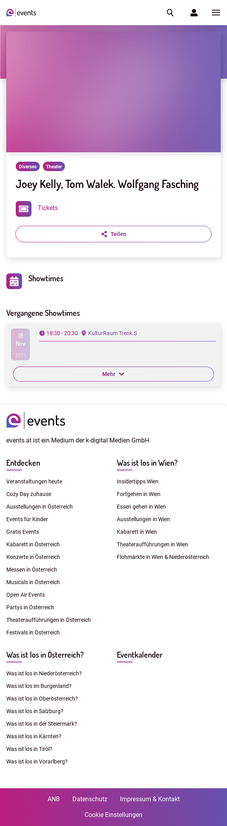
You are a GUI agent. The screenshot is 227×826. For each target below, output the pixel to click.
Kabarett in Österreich (33, 544)
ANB (54, 799)
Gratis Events (22, 532)
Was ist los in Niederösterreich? (44, 673)
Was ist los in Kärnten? (33, 736)
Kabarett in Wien (137, 532)
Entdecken (23, 462)
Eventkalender (139, 654)
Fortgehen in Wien (139, 494)
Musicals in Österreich (33, 582)
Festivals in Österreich (33, 632)
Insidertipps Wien (138, 481)
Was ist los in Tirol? (29, 749)
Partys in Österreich (30, 607)
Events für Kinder (27, 519)
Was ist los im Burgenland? (39, 686)
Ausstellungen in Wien (143, 519)
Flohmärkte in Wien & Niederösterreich (163, 557)
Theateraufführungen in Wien (152, 544)
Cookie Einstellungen (113, 815)
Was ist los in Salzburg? (34, 711)
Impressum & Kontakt (150, 799)
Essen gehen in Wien (141, 506)
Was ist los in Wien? (147, 462)
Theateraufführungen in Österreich (48, 620)
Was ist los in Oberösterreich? (42, 698)
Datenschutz (89, 799)
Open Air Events (25, 595)
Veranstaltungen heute (34, 481)
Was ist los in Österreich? (44, 654)
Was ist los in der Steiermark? (41, 724)
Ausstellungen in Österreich (39, 506)
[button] (169, 13)
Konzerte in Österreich (33, 557)
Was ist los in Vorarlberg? (37, 761)
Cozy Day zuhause (28, 494)
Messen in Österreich (31, 569)
